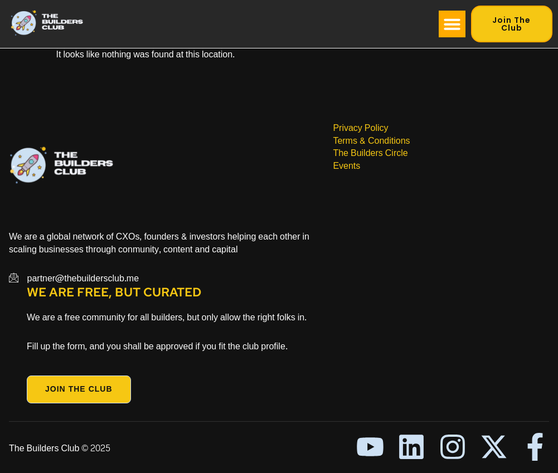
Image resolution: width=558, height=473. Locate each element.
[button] (452, 24)
